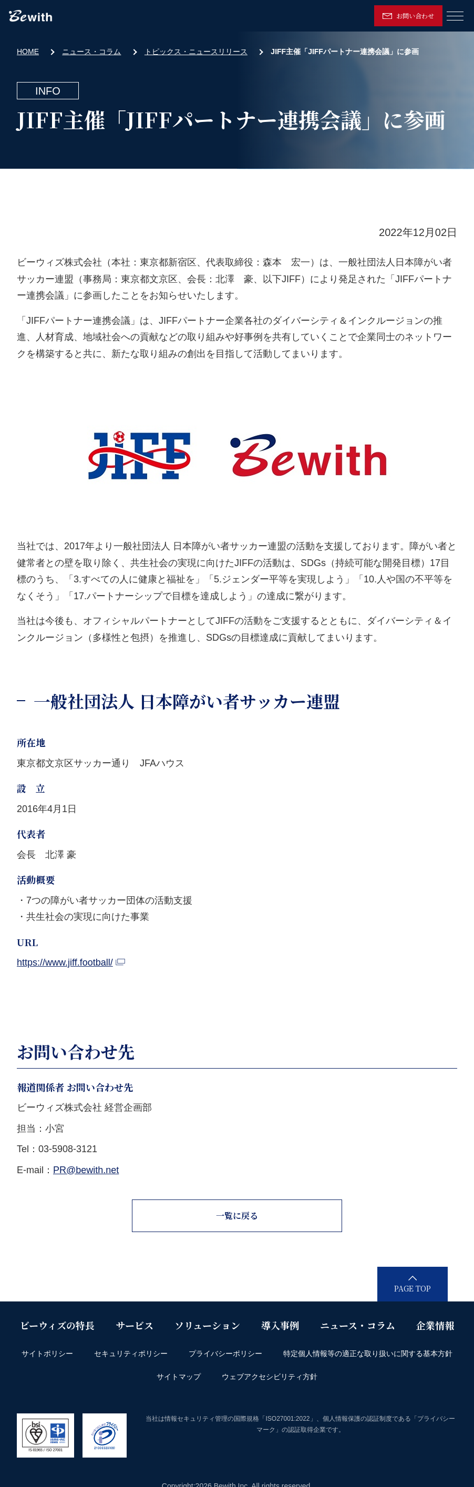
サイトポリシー (47, 1353)
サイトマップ (179, 1376)
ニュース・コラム (91, 51)
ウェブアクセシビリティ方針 (269, 1376)
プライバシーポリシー (225, 1353)
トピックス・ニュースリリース (196, 51)
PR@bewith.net (86, 1170)
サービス (134, 1325)
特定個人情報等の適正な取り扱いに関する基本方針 (367, 1353)
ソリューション (207, 1325)
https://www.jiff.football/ (71, 962)
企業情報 (435, 1325)
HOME (28, 51)
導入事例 (280, 1325)
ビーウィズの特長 (57, 1325)
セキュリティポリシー (131, 1353)
